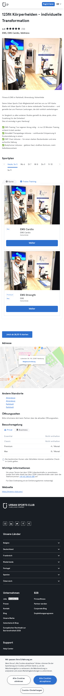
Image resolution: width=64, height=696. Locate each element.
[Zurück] (4, 164)
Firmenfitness (39, 599)
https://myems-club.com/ (12, 492)
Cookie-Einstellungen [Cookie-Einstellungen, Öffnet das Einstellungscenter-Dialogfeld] (32, 690)
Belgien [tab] (31, 543)
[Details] (32, 204)
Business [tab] (22, 430)
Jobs (5, 599)
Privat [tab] (8, 430)
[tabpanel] (32, 444)
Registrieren (48, 4)
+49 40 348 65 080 (27, 477)
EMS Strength (28, 295)
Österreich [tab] (31, 581)
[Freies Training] (28, 181)
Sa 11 (9, 170)
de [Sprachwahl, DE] (58, 4)
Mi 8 (36, 164)
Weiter (32, 243)
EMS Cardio (27, 229)
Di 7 (29, 164)
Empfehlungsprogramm (43, 613)
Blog (5, 613)
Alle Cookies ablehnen (19, 680)
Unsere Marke (8, 618)
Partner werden (40, 604)
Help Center (8, 649)
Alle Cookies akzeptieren (45, 680)
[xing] (29, 524)
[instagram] (5, 524)
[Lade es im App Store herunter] (12, 516)
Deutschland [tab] (31, 549)
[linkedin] (11, 524)
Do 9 (43, 164)
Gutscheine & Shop (11, 623)
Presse (6, 604)
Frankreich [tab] (31, 555)
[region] (32, 676)
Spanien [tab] (31, 574)
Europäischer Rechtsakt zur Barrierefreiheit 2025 (14, 629)
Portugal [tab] (31, 568)
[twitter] (17, 524)
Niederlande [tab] (31, 562)
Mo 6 (23, 164)
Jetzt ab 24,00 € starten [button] (17, 334)
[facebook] (23, 524)
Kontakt (6, 609)
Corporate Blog (40, 609)
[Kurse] (9, 181)
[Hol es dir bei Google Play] (31, 516)
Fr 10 (50, 164)
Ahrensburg (10, 398)
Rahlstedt (10, 404)
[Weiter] (60, 164)
